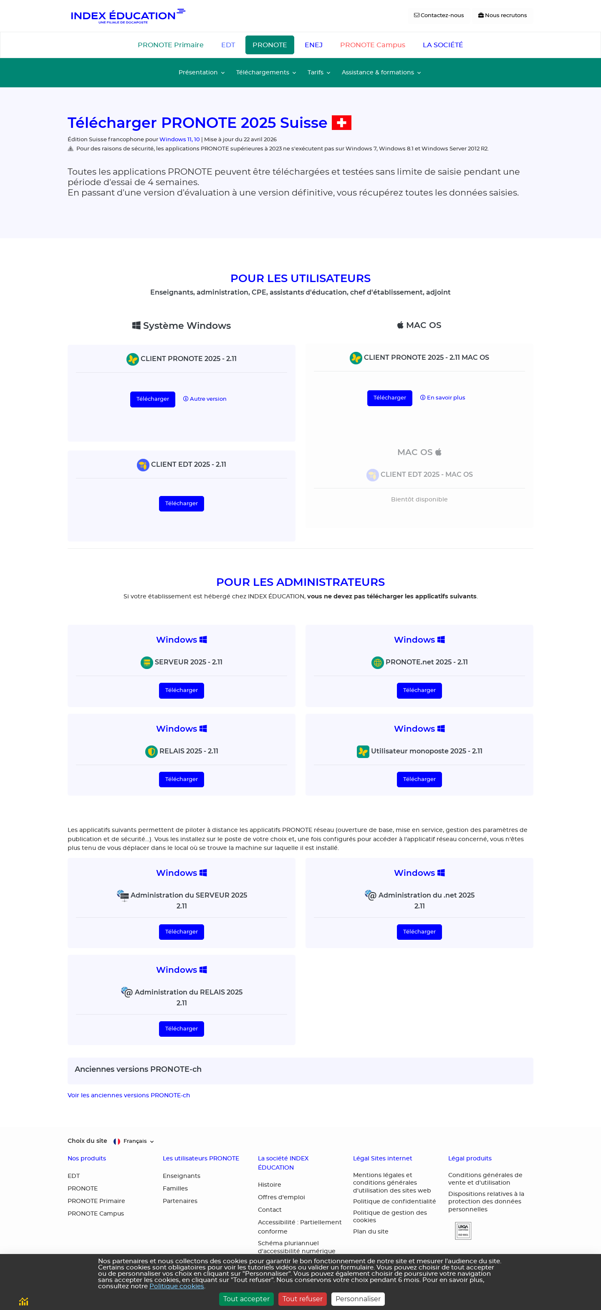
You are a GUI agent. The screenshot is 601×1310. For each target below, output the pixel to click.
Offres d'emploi (281, 1198)
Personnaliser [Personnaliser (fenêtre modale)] (358, 1299)
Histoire (269, 1185)
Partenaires (180, 1201)
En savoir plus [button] (442, 398)
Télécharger (152, 399)
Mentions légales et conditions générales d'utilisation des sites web (392, 1183)
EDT (228, 45)
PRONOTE (270, 45)
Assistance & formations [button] (378, 72)
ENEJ (314, 45)
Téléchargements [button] (262, 72)
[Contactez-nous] (439, 16)
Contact (270, 1210)
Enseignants (181, 1176)
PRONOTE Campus (372, 45)
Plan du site (371, 1232)
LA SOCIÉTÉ (443, 45)
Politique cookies (176, 1286)
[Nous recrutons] (502, 16)
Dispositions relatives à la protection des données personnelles (486, 1202)
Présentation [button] (198, 72)
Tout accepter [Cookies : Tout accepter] (246, 1299)
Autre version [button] (205, 399)
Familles (175, 1189)
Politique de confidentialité (394, 1202)
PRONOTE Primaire (171, 45)
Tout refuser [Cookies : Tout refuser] (303, 1299)
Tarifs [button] (315, 72)
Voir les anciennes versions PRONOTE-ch (129, 1095)
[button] (460, 1231)
